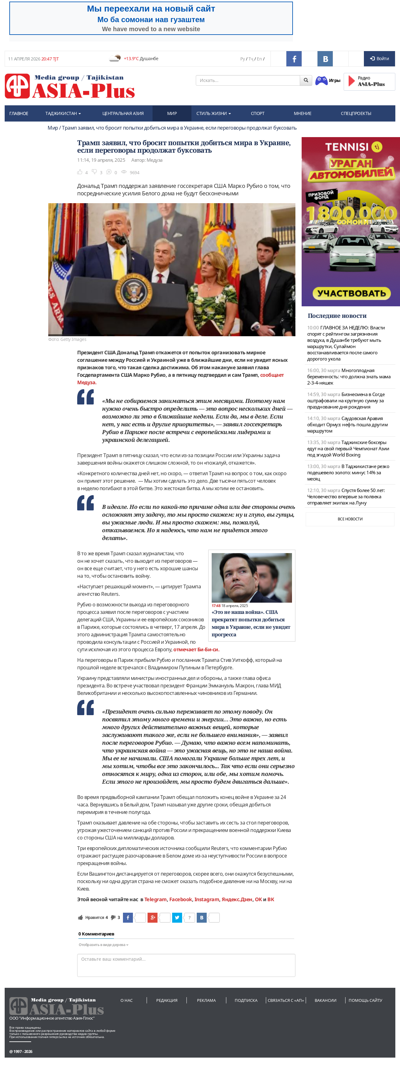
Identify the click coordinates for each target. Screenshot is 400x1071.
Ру (242, 59)
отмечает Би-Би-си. (196, 649)
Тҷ (250, 59)
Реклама (206, 1000)
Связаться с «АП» (286, 1000)
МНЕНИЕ (303, 113)
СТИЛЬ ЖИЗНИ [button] (213, 113)
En (259, 59)
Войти (379, 58)
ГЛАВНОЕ (18, 113)
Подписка (246, 1000)
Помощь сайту (365, 1000)
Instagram (207, 899)
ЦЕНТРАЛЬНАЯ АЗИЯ (123, 113)
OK (258, 899)
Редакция (166, 1000)
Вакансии (325, 1000)
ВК (270, 899)
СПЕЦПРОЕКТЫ (356, 113)
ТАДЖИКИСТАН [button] (63, 113)
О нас (126, 1000)
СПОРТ (258, 113)
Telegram (155, 899)
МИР (172, 113)
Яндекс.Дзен (237, 899)
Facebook (180, 899)
